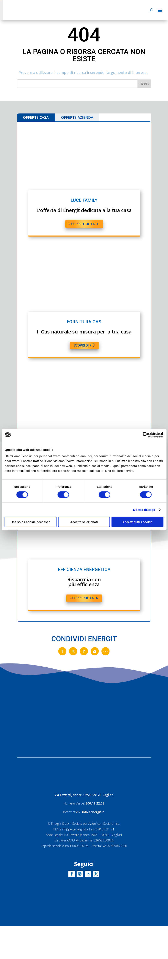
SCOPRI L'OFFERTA (84, 598)
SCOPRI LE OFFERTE (84, 224)
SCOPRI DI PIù (84, 345)
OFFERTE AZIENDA (77, 117)
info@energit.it (93, 812)
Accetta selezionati (84, 522)
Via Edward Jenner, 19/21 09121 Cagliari (84, 795)
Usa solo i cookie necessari (31, 522)
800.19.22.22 (95, 803)
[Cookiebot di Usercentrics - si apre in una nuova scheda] (145, 435)
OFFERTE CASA (36, 117)
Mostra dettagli (144, 509)
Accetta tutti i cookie (137, 522)
